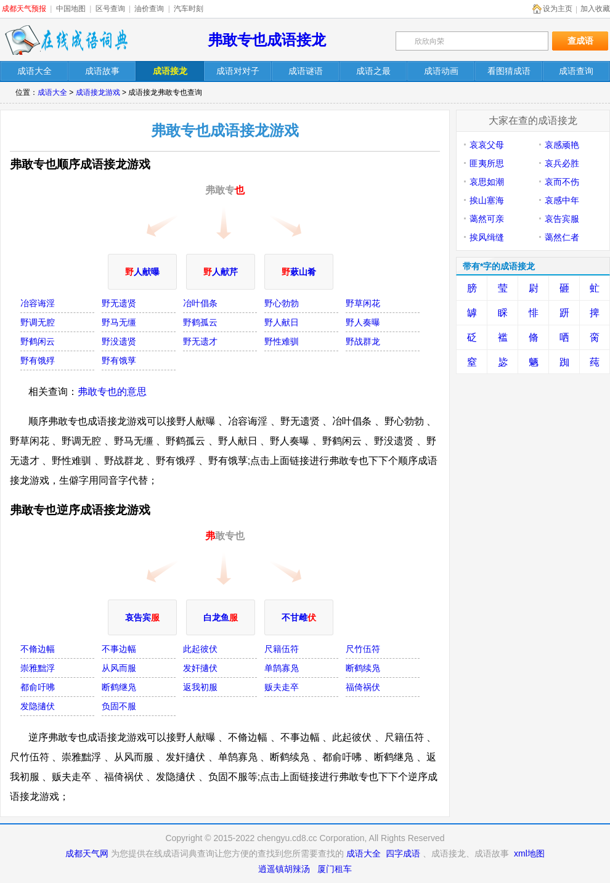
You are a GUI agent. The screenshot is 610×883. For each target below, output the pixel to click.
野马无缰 (119, 322)
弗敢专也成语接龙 (267, 39)
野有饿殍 (37, 360)
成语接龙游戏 (98, 92)
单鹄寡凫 (281, 668)
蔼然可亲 (487, 219)
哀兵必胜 (562, 163)
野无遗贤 (119, 303)
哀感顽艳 (562, 145)
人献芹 (220, 272)
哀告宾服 (562, 219)
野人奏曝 (363, 322)
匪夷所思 (487, 163)
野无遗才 (200, 341)
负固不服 (119, 706)
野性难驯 (281, 341)
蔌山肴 (299, 272)
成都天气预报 (24, 8)
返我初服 (200, 687)
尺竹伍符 (363, 649)
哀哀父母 (487, 145)
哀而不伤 (562, 182)
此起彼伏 (200, 649)
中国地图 (71, 8)
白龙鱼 (220, 617)
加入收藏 (595, 8)
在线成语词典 (66, 40)
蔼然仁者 (562, 237)
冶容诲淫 (37, 303)
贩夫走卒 (281, 687)
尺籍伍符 (281, 649)
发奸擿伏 (200, 668)
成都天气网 (86, 853)
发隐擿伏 (37, 706)
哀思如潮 (487, 182)
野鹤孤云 (200, 322)
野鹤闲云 (37, 341)
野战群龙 (363, 341)
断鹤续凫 (363, 668)
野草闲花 (363, 303)
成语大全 (52, 92)
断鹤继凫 (119, 687)
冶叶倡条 (200, 303)
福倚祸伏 (363, 687)
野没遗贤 (119, 341)
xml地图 (529, 853)
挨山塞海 (487, 200)
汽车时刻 (188, 8)
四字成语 (403, 853)
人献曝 (142, 272)
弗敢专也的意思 (112, 391)
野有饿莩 (119, 360)
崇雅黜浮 (37, 668)
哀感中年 (562, 200)
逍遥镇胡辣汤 (284, 869)
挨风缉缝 (487, 237)
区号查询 (110, 8)
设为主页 (557, 8)
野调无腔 (37, 322)
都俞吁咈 (37, 687)
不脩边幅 (37, 649)
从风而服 (119, 668)
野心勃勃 (281, 303)
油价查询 (149, 8)
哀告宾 (142, 617)
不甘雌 (299, 617)
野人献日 (281, 322)
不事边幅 (119, 649)
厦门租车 (334, 869)
